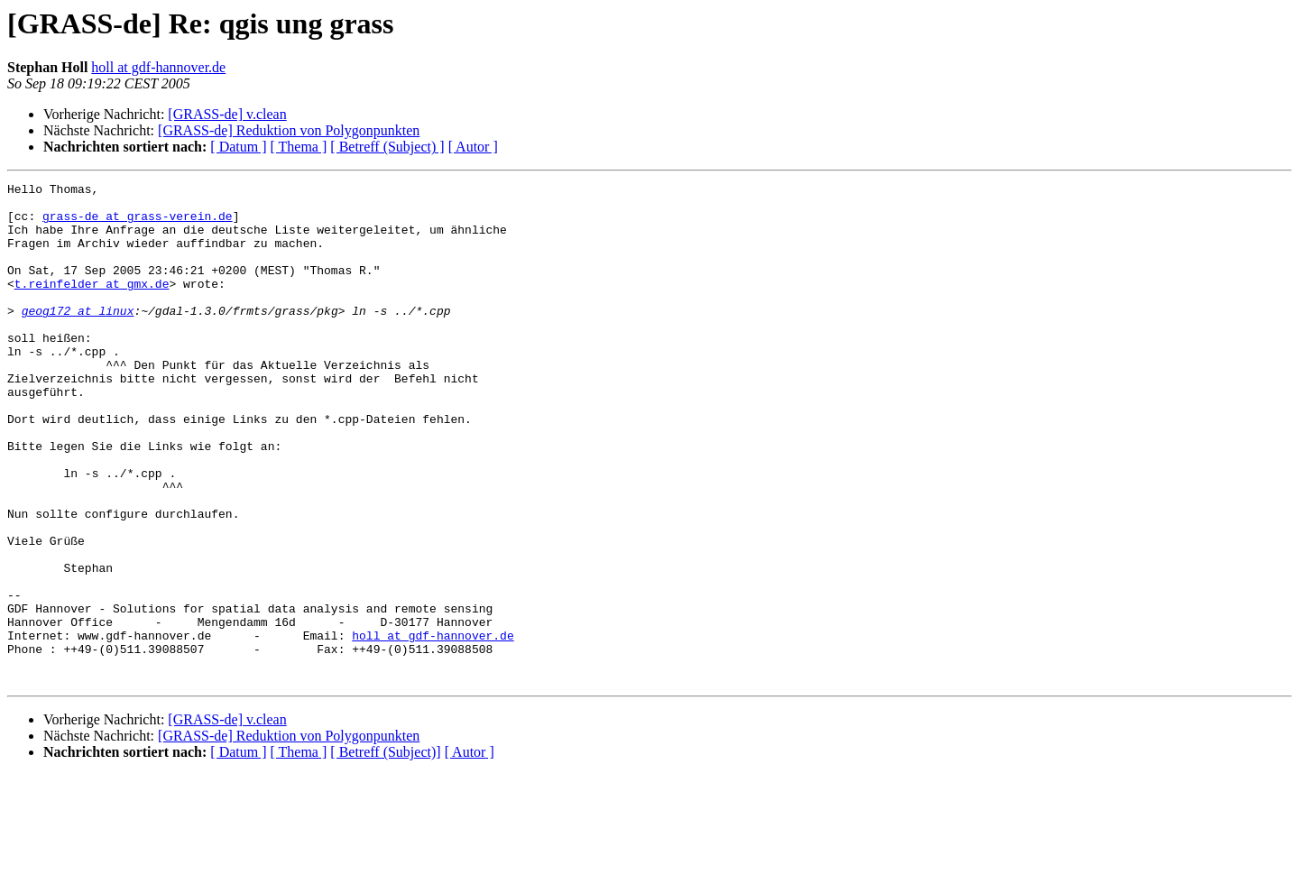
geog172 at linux (78, 337)
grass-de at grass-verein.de (137, 224)
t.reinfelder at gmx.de (92, 305)
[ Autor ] (473, 146)
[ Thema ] (299, 146)
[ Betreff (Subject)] (385, 852)
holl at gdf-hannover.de (158, 67)
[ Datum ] (238, 146)
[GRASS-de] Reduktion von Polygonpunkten (288, 130)
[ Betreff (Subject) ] (387, 146)
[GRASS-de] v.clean (227, 114)
